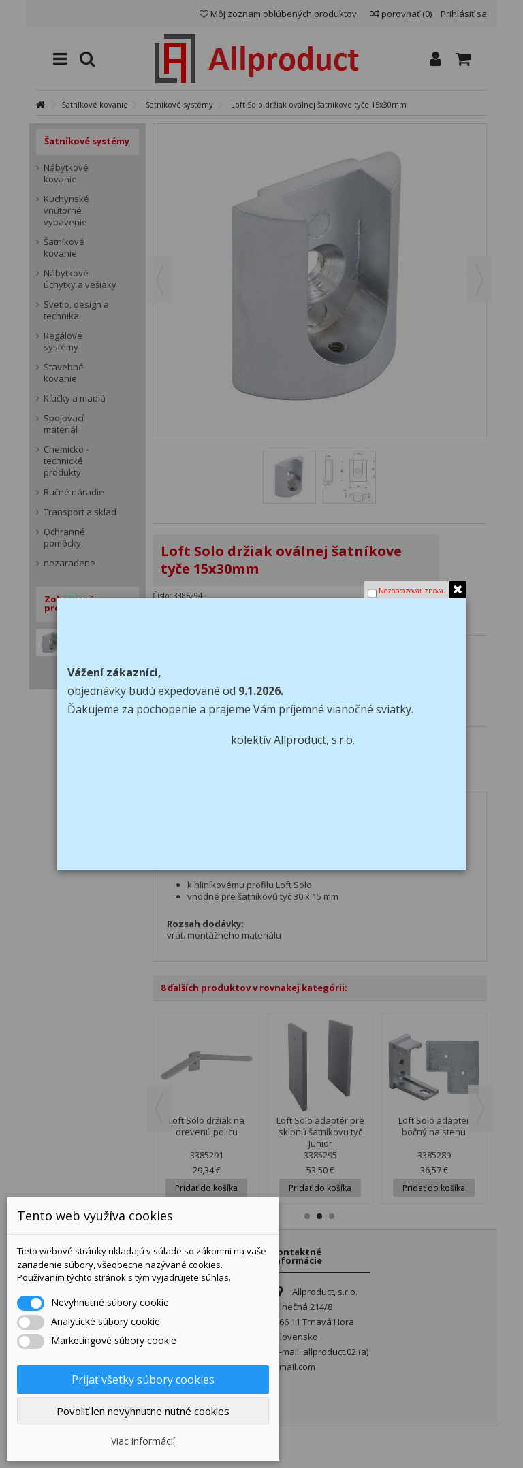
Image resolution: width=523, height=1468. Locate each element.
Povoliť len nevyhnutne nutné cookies (143, 1411)
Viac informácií (143, 1441)
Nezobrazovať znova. (412, 591)
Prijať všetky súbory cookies (143, 1379)
